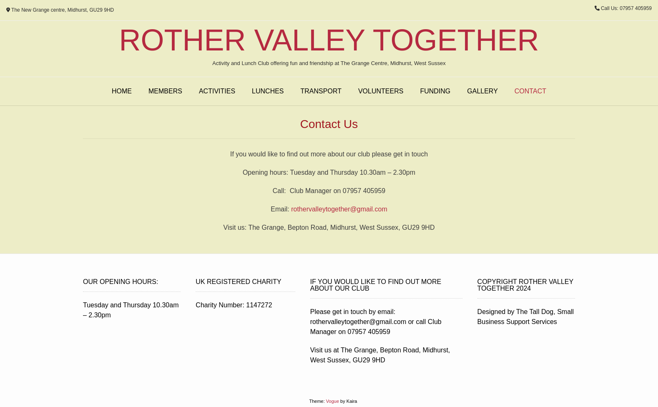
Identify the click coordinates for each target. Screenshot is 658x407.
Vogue (332, 401)
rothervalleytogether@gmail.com (339, 209)
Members (165, 91)
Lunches (268, 91)
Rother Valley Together (329, 40)
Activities (217, 91)
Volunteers (380, 91)
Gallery (482, 91)
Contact (530, 91)
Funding (435, 91)
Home (122, 91)
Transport (321, 91)
